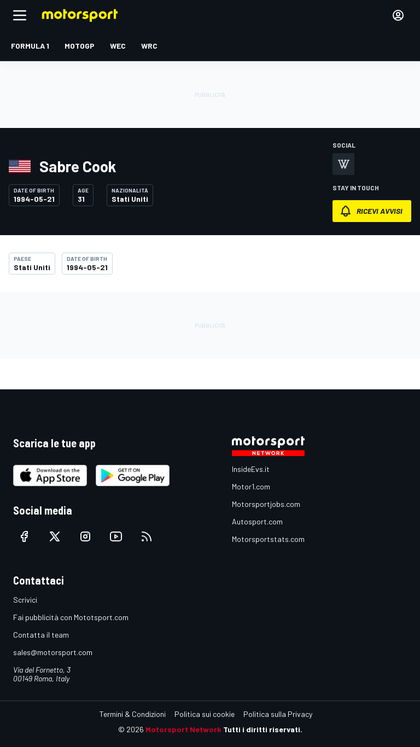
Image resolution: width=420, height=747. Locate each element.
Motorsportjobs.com (266, 504)
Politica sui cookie (204, 714)
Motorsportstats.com (268, 539)
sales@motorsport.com (52, 652)
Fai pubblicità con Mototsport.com (71, 617)
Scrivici (25, 599)
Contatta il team (41, 634)
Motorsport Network (183, 729)
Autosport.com (257, 521)
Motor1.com (251, 486)
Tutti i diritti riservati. (262, 729)
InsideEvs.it (251, 469)
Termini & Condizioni (133, 714)
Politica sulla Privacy (277, 714)
